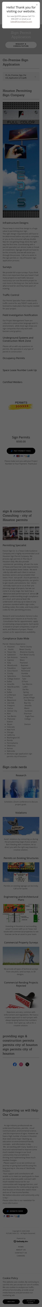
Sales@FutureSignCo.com (21, 21)
